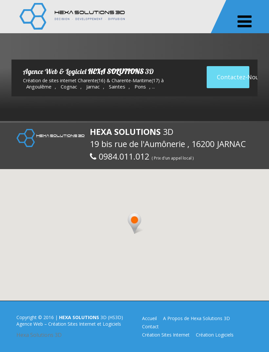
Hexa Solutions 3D (39, 335)
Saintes (117, 86)
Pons (140, 86)
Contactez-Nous (233, 77)
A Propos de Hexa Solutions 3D (196, 318)
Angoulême (39, 86)
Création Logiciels (215, 335)
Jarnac (93, 86)
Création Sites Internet (166, 335)
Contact (150, 326)
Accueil (149, 318)
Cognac (69, 86)
